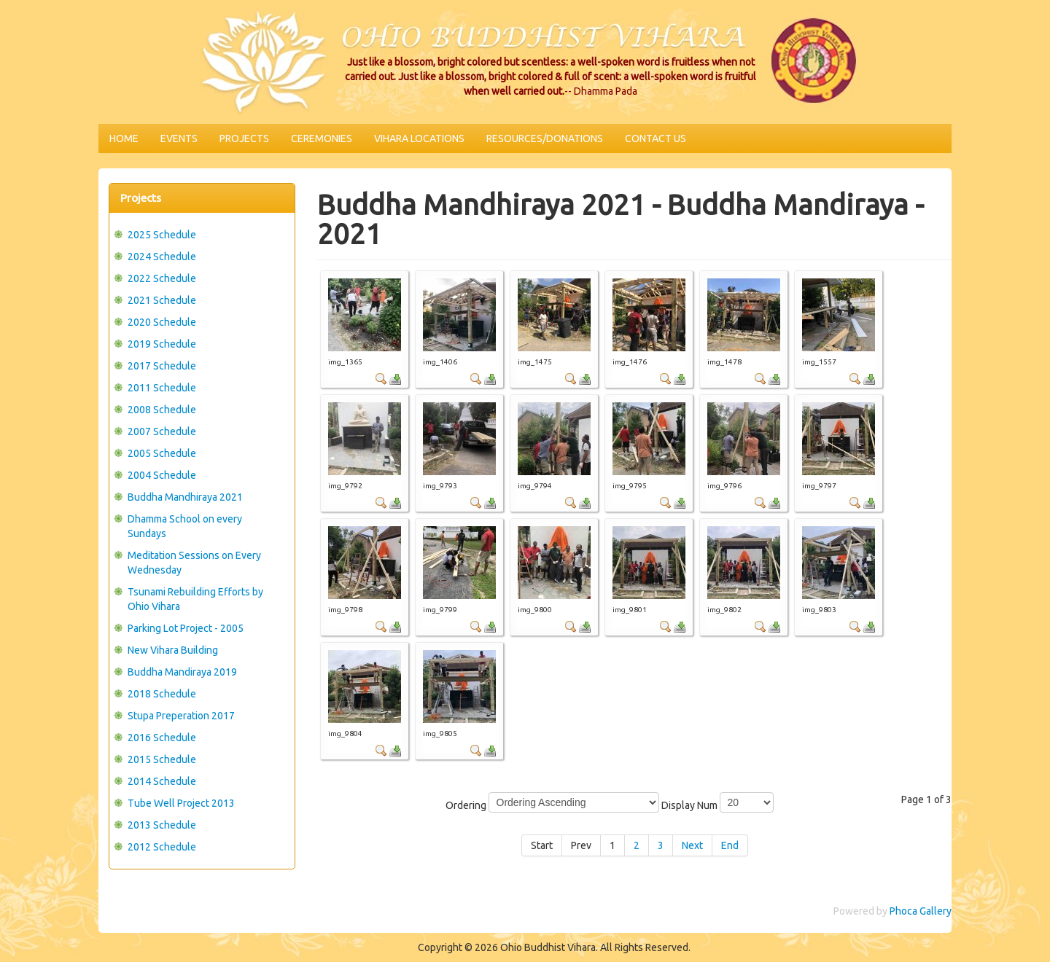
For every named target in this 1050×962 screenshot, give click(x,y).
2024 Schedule (162, 256)
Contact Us (655, 138)
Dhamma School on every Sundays (185, 526)
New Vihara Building (173, 650)
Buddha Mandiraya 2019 (182, 672)
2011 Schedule (162, 388)
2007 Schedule (162, 431)
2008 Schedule (162, 409)
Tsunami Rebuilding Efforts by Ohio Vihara (195, 599)
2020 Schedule (162, 322)
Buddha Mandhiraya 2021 (185, 497)
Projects (244, 138)
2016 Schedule (162, 737)
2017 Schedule (162, 366)
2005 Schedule (162, 453)
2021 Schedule (162, 300)
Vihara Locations (419, 138)
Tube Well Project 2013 (181, 803)
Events (179, 138)
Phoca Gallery (921, 911)
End (730, 845)
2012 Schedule (162, 847)
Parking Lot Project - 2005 (186, 628)
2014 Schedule (162, 781)
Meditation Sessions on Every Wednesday (194, 563)
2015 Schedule (162, 759)
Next (692, 845)
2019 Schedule (162, 344)
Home (124, 138)
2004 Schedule (162, 475)
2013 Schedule (162, 825)
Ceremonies (321, 138)
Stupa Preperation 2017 (181, 716)
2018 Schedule (162, 694)
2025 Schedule (162, 234)
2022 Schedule (162, 278)
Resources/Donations (544, 138)
